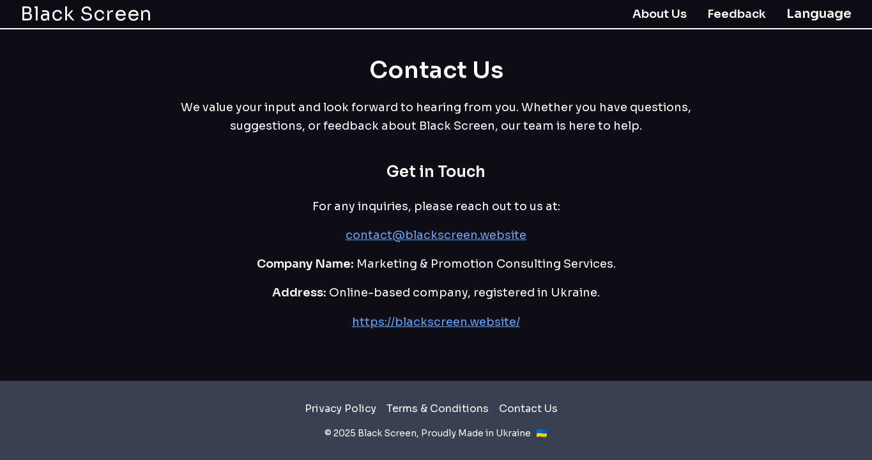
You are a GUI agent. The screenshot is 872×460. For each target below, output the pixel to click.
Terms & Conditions (437, 408)
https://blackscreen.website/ (436, 322)
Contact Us (528, 408)
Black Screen (86, 14)
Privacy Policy (340, 408)
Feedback (736, 14)
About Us (659, 14)
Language (819, 14)
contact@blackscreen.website (436, 235)
